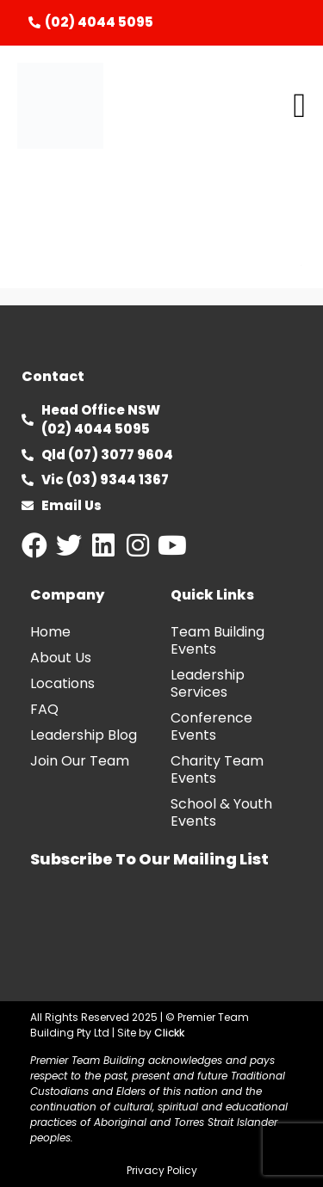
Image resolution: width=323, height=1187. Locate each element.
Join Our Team (79, 761)
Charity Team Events (217, 769)
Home (50, 632)
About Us (60, 657)
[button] (299, 106)
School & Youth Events (221, 812)
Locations (62, 683)
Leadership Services (208, 683)
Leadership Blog (83, 735)
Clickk (169, 1032)
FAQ (44, 709)
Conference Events (211, 726)
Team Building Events (217, 640)
